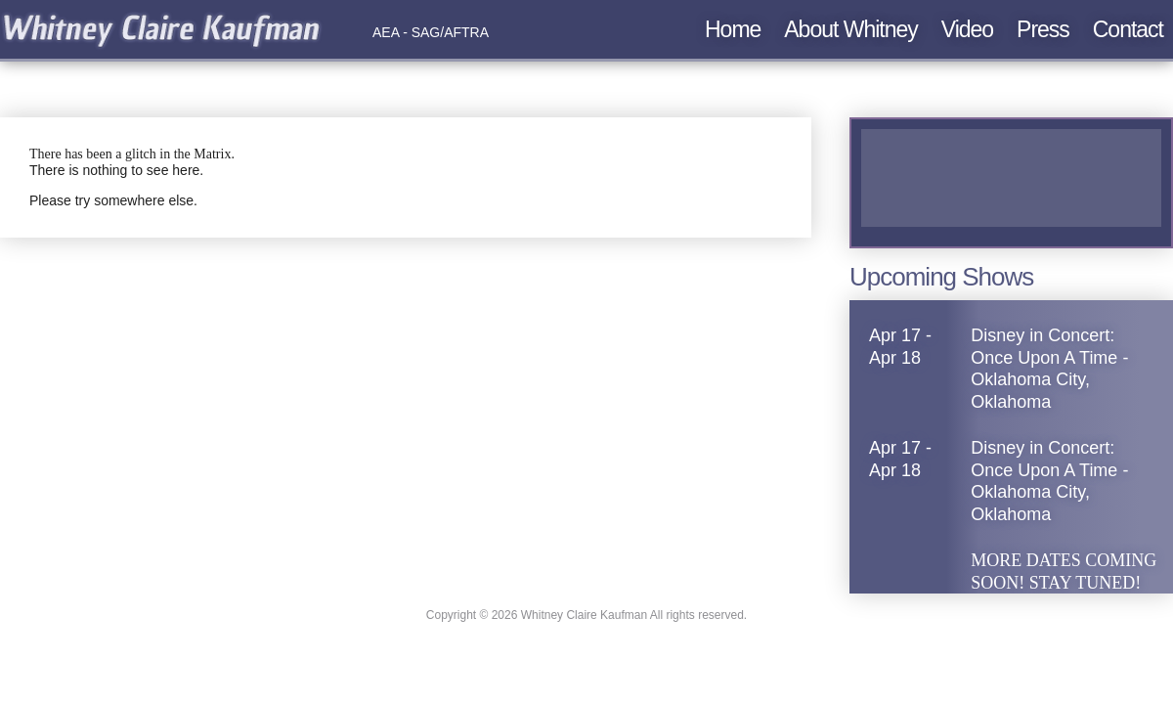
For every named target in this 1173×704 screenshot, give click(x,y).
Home (732, 29)
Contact (1128, 29)
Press (1043, 29)
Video (967, 29)
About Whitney (851, 29)
